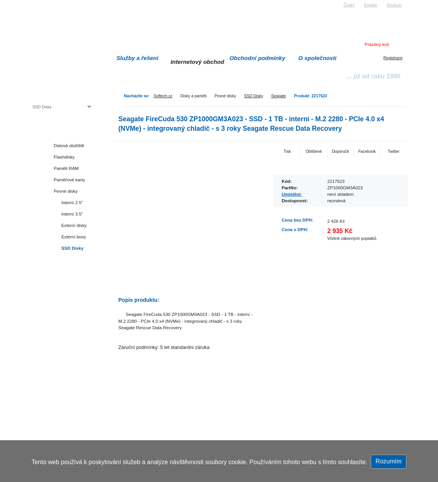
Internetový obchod (197, 62)
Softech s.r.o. (44, 2)
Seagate (278, 96)
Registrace (392, 57)
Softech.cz (163, 96)
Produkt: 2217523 (310, 96)
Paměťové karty (69, 179)
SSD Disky (253, 96)
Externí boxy (74, 236)
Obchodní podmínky (257, 58)
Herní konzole (59, 282)
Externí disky (74, 225)
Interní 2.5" (72, 202)
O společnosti (317, 58)
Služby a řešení (137, 58)
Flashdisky (64, 156)
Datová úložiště (69, 145)
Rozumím (389, 461)
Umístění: (292, 194)
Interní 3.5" (72, 213)
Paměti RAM (66, 168)
